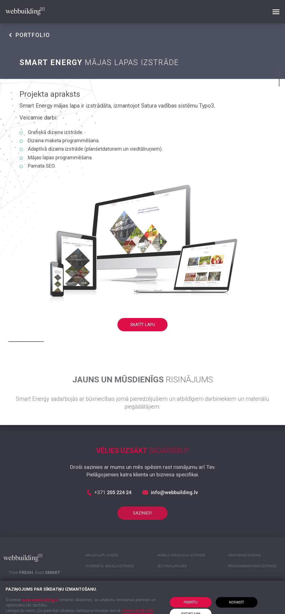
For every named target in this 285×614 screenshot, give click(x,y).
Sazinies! (142, 520)
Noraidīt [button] (236, 602)
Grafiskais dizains (244, 555)
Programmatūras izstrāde (252, 566)
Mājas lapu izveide (102, 555)
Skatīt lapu (142, 324)
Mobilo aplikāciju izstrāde (181, 555)
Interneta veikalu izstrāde (110, 566)
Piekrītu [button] (191, 602)
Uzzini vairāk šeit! (138, 610)
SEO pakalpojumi (172, 566)
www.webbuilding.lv (40, 599)
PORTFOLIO (29, 35)
